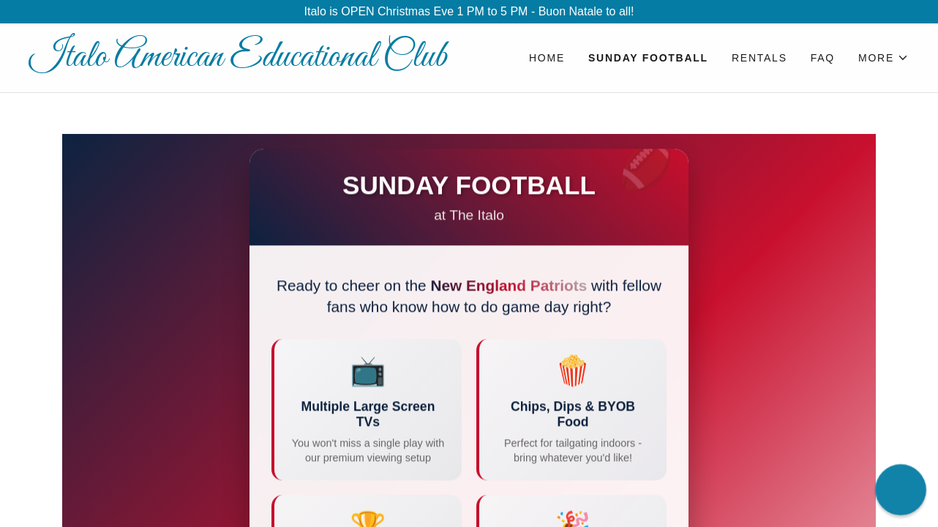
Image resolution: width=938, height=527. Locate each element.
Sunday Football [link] (648, 58)
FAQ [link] (823, 58)
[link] (249, 62)
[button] (883, 58)
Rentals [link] (759, 58)
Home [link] (547, 58)
